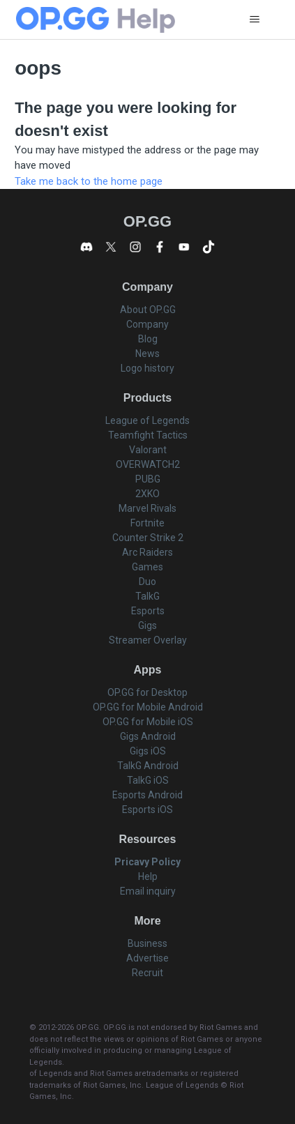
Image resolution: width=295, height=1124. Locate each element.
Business (147, 943)
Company (147, 324)
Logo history (147, 368)
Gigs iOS (148, 751)
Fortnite (147, 523)
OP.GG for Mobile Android (148, 707)
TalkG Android (148, 765)
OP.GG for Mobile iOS (148, 721)
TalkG (147, 596)
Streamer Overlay (148, 640)
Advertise (147, 958)
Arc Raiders (147, 552)
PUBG (147, 479)
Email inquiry (148, 891)
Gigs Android (148, 736)
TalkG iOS (148, 780)
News (147, 353)
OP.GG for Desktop (147, 692)
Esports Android (147, 794)
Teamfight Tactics (148, 435)
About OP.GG (148, 309)
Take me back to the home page (88, 181)
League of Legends (147, 420)
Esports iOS (147, 809)
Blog (148, 338)
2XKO (147, 493)
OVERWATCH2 (148, 464)
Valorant (148, 449)
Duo (147, 581)
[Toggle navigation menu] (254, 19)
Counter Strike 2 (147, 537)
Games (147, 566)
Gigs (147, 625)
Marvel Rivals (147, 508)
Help (148, 876)
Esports (148, 610)
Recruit (147, 972)
